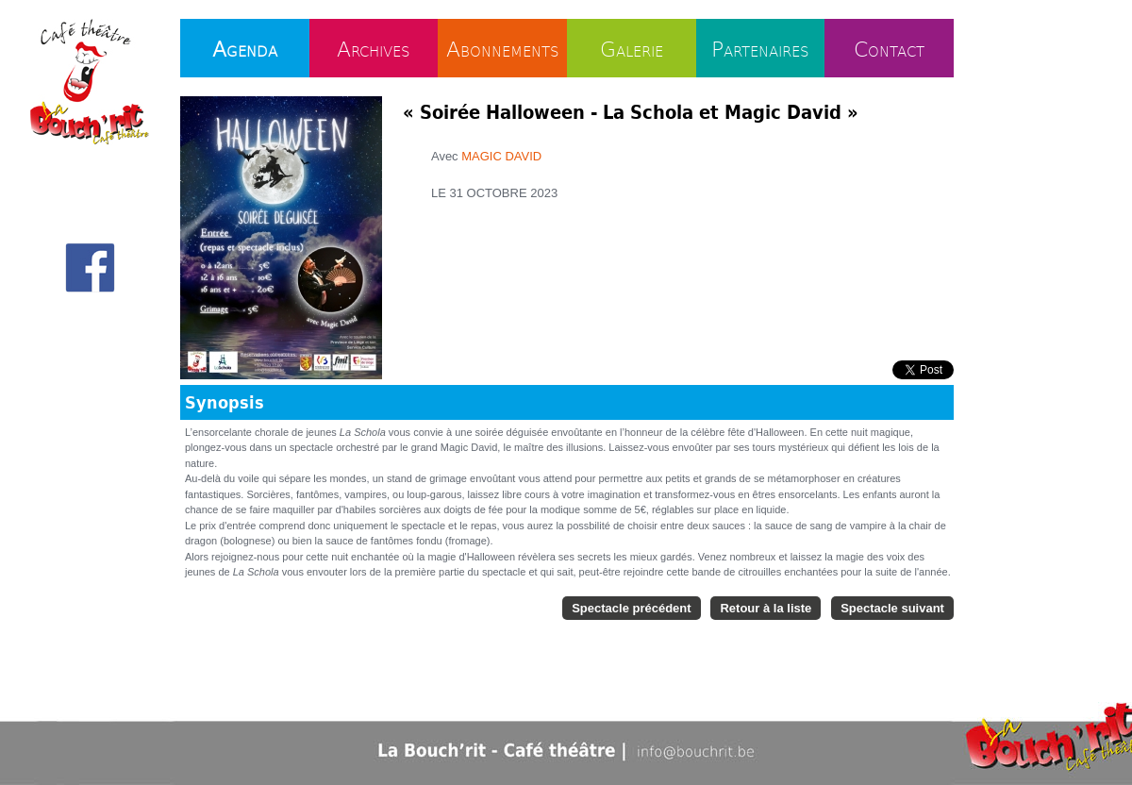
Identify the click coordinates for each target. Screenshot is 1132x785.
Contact (889, 48)
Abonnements (502, 48)
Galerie (631, 48)
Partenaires (760, 48)
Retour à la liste (765, 608)
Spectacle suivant (892, 608)
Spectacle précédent (631, 608)
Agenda (244, 48)
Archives (373, 48)
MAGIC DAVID (501, 156)
